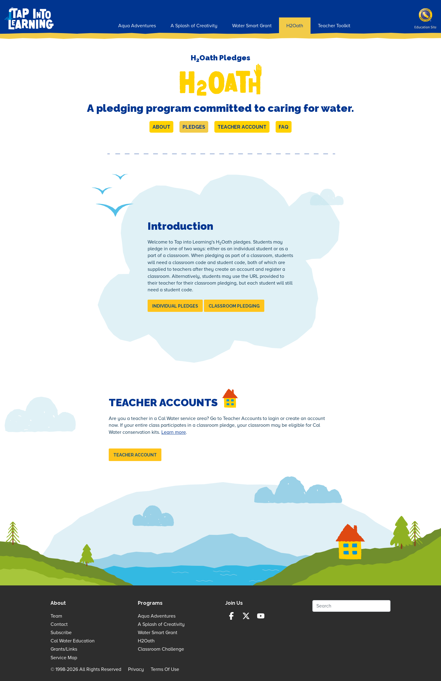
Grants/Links (64, 649)
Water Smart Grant (252, 25)
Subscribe (61, 633)
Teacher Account (241, 127)
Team (56, 616)
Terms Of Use (165, 669)
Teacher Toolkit (334, 25)
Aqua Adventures (137, 25)
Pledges (194, 127)
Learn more (173, 432)
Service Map (64, 658)
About (161, 127)
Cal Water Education (73, 641)
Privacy (136, 669)
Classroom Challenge (161, 649)
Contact (59, 624)
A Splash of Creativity (194, 25)
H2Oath (294, 25)
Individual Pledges (175, 306)
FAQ (283, 127)
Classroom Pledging (234, 306)
